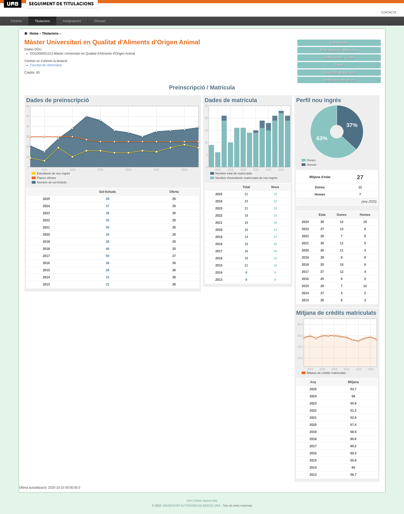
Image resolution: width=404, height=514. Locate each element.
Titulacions (42, 21)
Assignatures (72, 21)
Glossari (100, 21)
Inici (189, 500)
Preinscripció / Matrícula (339, 50)
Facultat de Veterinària (46, 65)
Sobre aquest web (205, 500)
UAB (13, 4)
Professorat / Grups (339, 57)
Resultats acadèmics (339, 72)
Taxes (339, 65)
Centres (16, 21)
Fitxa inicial (338, 43)
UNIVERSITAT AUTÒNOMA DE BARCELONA (191, 505)
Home (34, 33)
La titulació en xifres (339, 80)
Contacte (389, 12)
